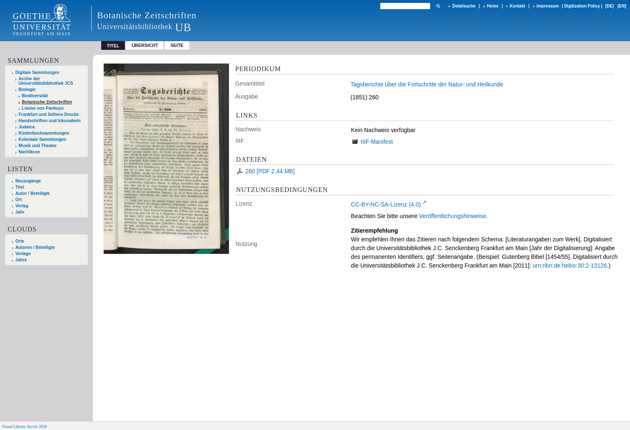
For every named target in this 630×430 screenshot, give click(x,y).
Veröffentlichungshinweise (452, 216)
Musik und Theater (38, 145)
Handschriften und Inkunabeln (50, 120)
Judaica (27, 127)
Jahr (19, 212)
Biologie (27, 89)
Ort (18, 199)
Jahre (21, 260)
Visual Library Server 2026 (24, 426)
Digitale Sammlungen (37, 72)
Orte (19, 241)
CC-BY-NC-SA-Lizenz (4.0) (386, 204)
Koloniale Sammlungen (42, 139)
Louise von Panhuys (43, 108)
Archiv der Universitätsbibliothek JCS (46, 81)
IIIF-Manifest (377, 141)
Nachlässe (29, 152)
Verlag (21, 206)
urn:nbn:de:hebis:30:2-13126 (570, 265)
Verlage (23, 253)
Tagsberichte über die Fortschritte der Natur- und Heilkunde (426, 84)
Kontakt (517, 6)
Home (493, 6)
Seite (177, 45)
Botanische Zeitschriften (47, 102)
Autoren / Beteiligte (35, 247)
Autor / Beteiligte (32, 193)
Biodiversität (35, 95)
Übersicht (144, 45)
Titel (19, 187)
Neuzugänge (28, 181)
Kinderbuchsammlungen (44, 133)
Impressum (548, 6)
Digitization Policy (582, 6)
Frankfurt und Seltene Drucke (49, 114)
